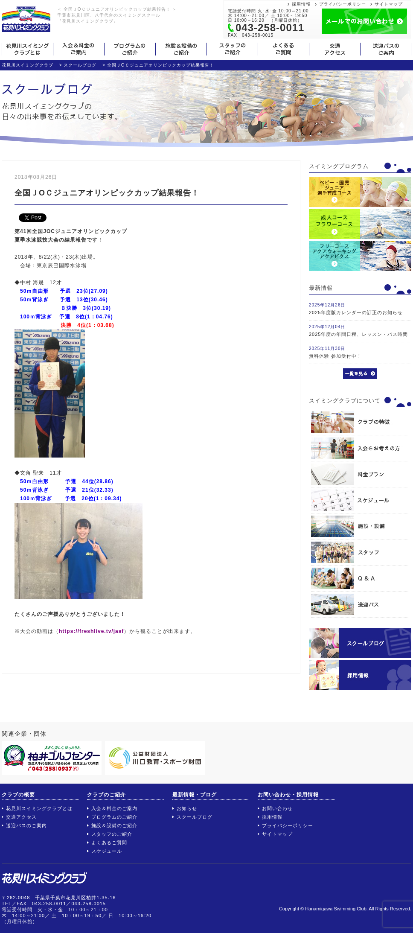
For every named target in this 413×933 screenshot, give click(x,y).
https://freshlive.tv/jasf (91, 631)
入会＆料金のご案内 (114, 808)
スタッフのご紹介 (111, 834)
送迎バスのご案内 (26, 825)
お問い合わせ (277, 808)
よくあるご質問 (109, 842)
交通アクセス (21, 816)
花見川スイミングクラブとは (39, 808)
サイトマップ (389, 4)
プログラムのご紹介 (114, 816)
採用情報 (301, 4)
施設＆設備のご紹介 (114, 825)
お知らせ (187, 808)
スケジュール (106, 851)
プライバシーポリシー (342, 4)
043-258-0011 (270, 27)
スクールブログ (194, 816)
